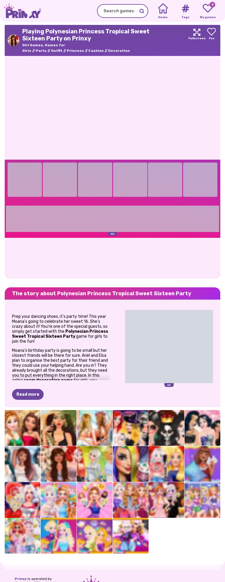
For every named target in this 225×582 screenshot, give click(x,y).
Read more (27, 394)
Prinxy (21, 579)
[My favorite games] (208, 11)
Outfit (56, 51)
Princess (75, 51)
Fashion (96, 51)
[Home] (163, 11)
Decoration (119, 51)
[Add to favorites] (211, 40)
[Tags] (185, 11)
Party (41, 51)
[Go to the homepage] (20, 11)
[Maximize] (196, 40)
